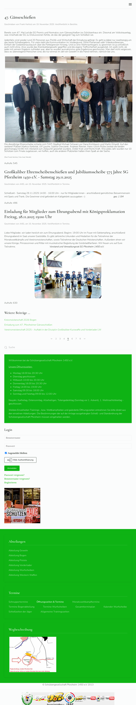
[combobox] (68, 347)
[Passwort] (68, 446)
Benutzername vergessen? (17, 479)
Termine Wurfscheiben (55, 606)
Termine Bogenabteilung (21, 606)
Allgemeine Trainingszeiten (55, 611)
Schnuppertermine (18, 601)
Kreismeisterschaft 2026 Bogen (20, 319)
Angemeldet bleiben (16, 453)
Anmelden (12, 468)
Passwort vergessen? (14, 475)
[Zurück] (52, 339)
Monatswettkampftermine (86, 601)
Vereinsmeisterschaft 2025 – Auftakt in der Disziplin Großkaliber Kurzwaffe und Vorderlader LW (52, 329)
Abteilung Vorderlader (20, 565)
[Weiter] (84, 339)
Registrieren (10, 482)
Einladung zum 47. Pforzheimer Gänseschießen (28, 324)
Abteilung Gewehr (18, 550)
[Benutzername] (68, 437)
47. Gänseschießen (20, 17)
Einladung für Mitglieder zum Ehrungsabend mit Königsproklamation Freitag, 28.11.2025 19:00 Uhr (64, 214)
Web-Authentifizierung (20, 460)
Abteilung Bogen (17, 555)
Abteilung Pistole (18, 560)
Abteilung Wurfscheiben (21, 570)
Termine (65, 184)
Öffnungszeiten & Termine (50, 601)
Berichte (73, 24)
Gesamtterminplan (85, 606)
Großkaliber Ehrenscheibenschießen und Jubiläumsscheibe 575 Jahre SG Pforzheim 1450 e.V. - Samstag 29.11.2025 (66, 174)
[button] (130, 4)
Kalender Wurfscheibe (115, 606)
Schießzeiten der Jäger (20, 611)
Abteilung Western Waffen (23, 575)
